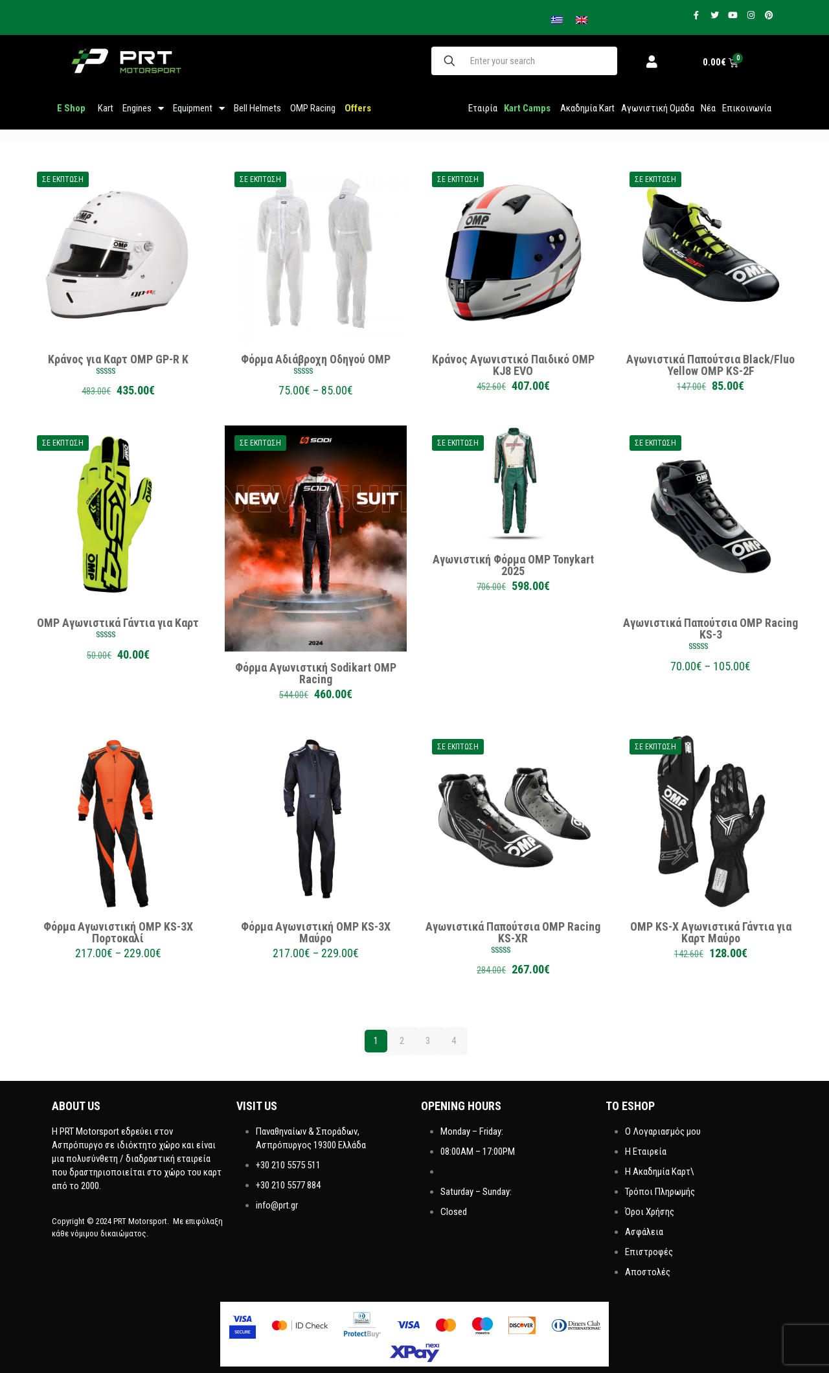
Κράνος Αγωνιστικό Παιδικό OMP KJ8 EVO (513, 365)
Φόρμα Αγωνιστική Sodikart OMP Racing (315, 673)
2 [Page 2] (402, 1041)
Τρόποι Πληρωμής (660, 1191)
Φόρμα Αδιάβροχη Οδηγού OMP (316, 359)
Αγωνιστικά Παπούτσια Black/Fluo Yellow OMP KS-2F (710, 365)
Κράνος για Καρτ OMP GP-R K (118, 359)
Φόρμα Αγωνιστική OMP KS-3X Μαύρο (316, 932)
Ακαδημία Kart (587, 108)
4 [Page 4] (453, 1041)
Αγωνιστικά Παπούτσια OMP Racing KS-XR (513, 932)
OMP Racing (312, 108)
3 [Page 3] (428, 1041)
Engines (143, 108)
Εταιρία (482, 108)
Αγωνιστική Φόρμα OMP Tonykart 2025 (513, 565)
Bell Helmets (257, 108)
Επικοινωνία (746, 108)
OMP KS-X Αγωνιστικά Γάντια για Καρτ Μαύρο (710, 932)
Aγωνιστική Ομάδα (657, 108)
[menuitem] (581, 20)
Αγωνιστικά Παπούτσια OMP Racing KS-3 (710, 628)
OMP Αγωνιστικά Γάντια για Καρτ (118, 623)
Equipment (199, 108)
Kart (105, 108)
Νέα (708, 108)
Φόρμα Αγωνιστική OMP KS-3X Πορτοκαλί (118, 932)
